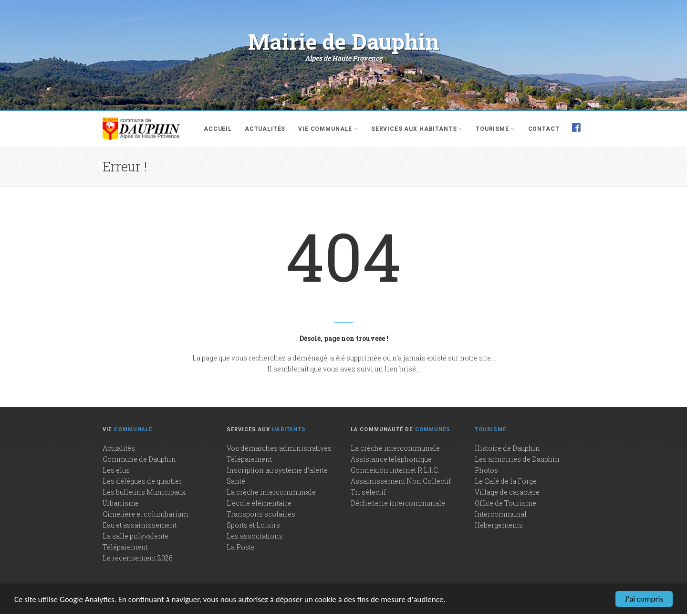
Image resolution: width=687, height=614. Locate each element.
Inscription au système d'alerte (277, 470)
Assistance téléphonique (391, 459)
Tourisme (495, 129)
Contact (544, 129)
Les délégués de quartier (142, 481)
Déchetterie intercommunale (398, 503)
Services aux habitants (417, 129)
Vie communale (328, 129)
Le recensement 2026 (138, 557)
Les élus (116, 470)
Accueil (218, 129)
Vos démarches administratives (279, 448)
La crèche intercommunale (271, 492)
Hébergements (499, 524)
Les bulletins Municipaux (144, 492)
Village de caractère (507, 492)
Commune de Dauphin (139, 459)
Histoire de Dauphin (507, 448)
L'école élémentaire (259, 503)
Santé (236, 481)
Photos (486, 470)
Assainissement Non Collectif (401, 481)
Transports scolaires (261, 514)
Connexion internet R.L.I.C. (395, 470)
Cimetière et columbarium (145, 514)
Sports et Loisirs (253, 524)
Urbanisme (121, 503)
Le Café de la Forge (506, 481)
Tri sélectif (368, 492)
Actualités (265, 129)
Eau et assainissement (140, 524)
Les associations (255, 535)
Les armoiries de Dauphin (517, 459)
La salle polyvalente (135, 535)
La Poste (241, 546)
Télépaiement (125, 546)
